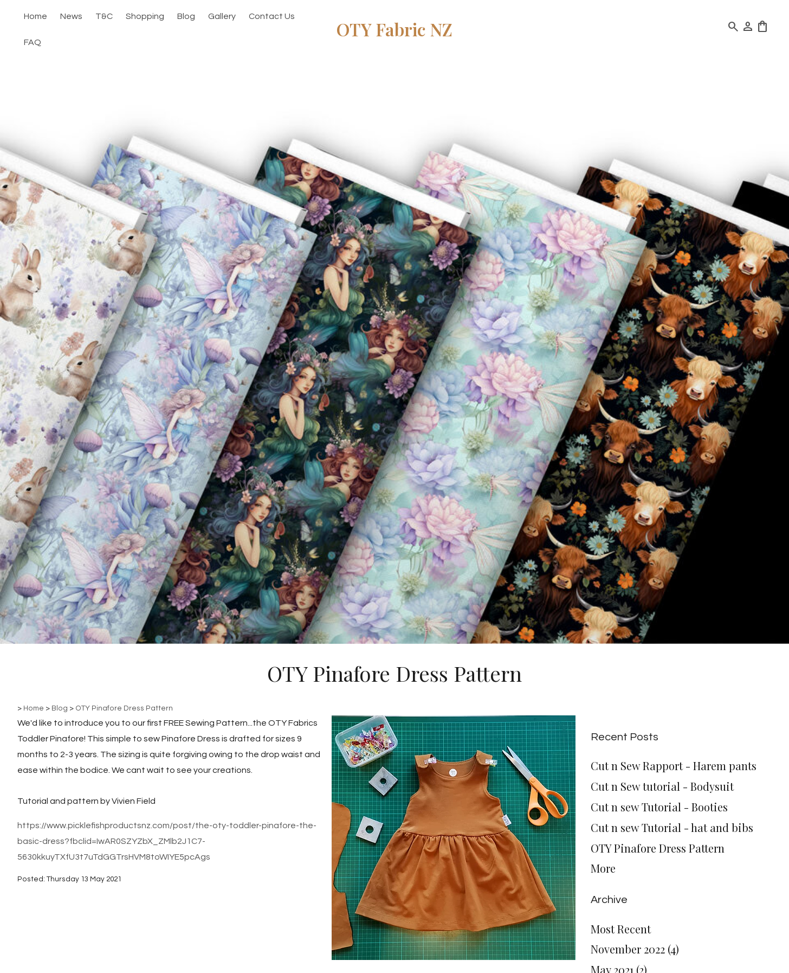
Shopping (145, 16)
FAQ (32, 42)
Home (35, 16)
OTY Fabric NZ (394, 29)
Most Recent (621, 928)
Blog (186, 16)
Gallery (222, 16)
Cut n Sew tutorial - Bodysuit (662, 786)
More (603, 868)
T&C (104, 16)
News (71, 16)
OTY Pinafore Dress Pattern (124, 708)
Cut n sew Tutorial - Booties (659, 806)
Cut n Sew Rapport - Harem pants (673, 765)
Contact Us (272, 16)
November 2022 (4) (635, 949)
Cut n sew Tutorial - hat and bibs (672, 827)
